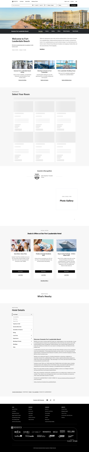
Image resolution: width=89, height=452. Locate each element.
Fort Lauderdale (35, 391)
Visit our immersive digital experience (66, 378)
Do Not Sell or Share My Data (66, 415)
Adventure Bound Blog (16, 421)
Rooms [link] (47, 31)
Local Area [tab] (22, 335)
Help (76, 1)
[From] (36, 5)
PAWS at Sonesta (32, 417)
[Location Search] (23, 5)
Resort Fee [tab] (15, 321)
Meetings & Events (35, 1)
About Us (47, 409)
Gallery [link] (53, 31)
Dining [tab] (14, 332)
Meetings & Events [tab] (22, 341)
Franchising (47, 415)
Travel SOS (31, 415)
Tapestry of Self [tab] (16, 323)
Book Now (20, 271)
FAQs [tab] (14, 347)
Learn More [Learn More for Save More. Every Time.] (20, 275)
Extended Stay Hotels (16, 417)
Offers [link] (59, 31)
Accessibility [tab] (16, 317)
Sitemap (63, 417)
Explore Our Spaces (44, 80)
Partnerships (47, 413)
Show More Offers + (44, 280)
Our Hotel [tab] (22, 314)
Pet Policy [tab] (15, 319)
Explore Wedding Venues (66, 80)
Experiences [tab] (22, 338)
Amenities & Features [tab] (22, 329)
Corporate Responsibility (49, 421)
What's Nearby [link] (66, 31)
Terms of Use (63, 413)
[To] (41, 5)
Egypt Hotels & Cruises (16, 415)
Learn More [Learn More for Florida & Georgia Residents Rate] (43, 275)
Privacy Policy (64, 409)
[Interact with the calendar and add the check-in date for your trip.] (44, 5)
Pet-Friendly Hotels (15, 419)
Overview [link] (40, 31)
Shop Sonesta (31, 419)
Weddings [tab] (22, 344)
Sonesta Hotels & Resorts (17, 391)
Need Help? (31, 413)
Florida (30, 391)
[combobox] (23, 5)
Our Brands (21, 1)
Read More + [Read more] (42, 49)
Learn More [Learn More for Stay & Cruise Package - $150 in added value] (66, 275)
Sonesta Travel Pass (49, 411)
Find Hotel (73, 5)
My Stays (72, 1)
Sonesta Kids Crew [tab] (17, 326)
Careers (46, 417)
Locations (14, 411)
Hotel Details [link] (75, 31)
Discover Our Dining (22, 80)
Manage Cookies (64, 411)
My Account (31, 411)
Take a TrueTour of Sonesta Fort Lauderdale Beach (45, 381)
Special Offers (27, 1)
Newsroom (47, 419)
